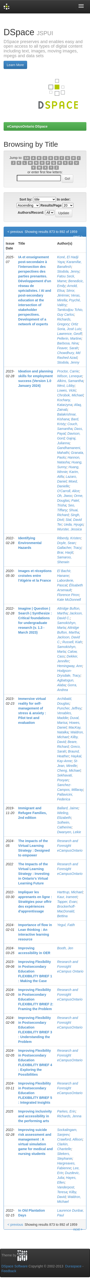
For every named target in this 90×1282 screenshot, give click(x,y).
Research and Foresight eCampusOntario (70, 845)
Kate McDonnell (69, 600)
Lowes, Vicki (66, 390)
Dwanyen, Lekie (69, 832)
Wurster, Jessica (69, 529)
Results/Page (51, 205)
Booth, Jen (65, 948)
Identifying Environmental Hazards (30, 543)
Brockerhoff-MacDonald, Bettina (66, 911)
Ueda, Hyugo (73, 524)
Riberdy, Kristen (69, 538)
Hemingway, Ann (69, 666)
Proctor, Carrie (68, 371)
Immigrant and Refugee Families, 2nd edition (32, 813)
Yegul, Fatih (66, 925)
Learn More (15, 65)
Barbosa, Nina (67, 343)
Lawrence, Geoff (69, 334)
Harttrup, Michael (70, 892)
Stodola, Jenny (68, 271)
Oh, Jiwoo (64, 496)
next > (78, 236)
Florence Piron (68, 595)
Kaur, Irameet (67, 897)
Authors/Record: (31, 212)
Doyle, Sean (66, 543)
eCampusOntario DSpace (27, 126)
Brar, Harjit (65, 552)
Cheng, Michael (68, 770)
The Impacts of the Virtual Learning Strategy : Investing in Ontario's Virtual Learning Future (33, 873)
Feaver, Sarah (67, 348)
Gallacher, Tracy (69, 548)
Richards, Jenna (69, 1116)
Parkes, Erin (66, 1111)
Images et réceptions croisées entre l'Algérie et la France (35, 575)
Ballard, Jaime (67, 808)
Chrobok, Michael (70, 395)
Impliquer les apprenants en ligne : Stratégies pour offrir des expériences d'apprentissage (35, 901)
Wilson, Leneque (69, 376)
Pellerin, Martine (69, 338)
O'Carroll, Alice (68, 491)
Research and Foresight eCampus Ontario (70, 966)
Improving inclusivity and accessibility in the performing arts (35, 1116)
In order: (64, 199)
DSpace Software (14, 1266)
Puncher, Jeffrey (69, 708)
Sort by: (25, 199)
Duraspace (73, 1266)
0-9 (26, 158)
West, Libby (66, 386)
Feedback (8, 1271)
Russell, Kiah (72, 642)
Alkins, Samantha (70, 381)
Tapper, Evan (67, 902)
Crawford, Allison (69, 1139)
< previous (15, 232)
